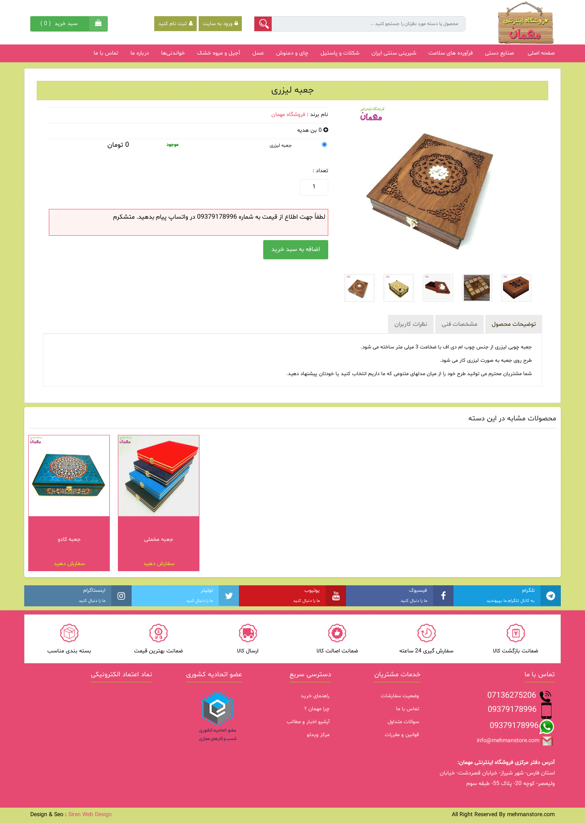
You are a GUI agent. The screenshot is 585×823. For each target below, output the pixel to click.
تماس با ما (407, 709)
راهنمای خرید (315, 696)
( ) (60, 23)
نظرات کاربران (410, 324)
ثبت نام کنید (175, 23)
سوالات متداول (403, 722)
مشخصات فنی (459, 324)
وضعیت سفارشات (400, 696)
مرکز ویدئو (318, 735)
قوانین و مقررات (402, 735)
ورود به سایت (220, 23)
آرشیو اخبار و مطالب (308, 722)
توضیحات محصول (514, 324)
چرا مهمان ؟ (316, 709)
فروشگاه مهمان (288, 114)
